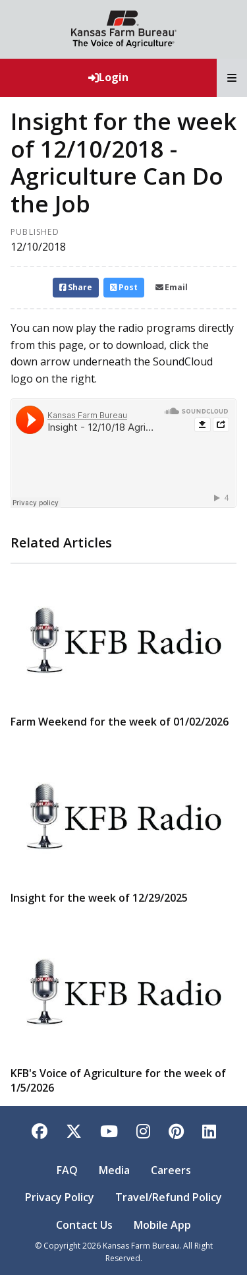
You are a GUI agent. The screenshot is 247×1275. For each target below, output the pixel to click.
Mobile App (162, 1225)
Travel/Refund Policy (168, 1197)
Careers (171, 1170)
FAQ (67, 1170)
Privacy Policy (59, 1197)
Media (114, 1170)
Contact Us (84, 1225)
